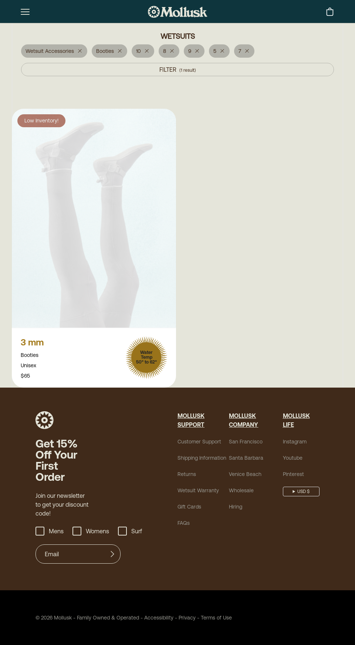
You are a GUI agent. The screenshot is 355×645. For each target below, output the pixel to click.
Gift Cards (189, 507)
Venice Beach (245, 475)
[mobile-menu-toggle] (25, 11)
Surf (130, 531)
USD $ (303, 492)
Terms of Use (216, 618)
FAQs (184, 524)
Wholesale (241, 491)
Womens (90, 531)
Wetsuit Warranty (198, 491)
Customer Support (199, 442)
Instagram (295, 442)
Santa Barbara (246, 459)
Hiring (235, 507)
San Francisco (246, 442)
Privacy (187, 618)
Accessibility (156, 618)
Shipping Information (202, 459)
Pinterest (293, 475)
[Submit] (112, 554)
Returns (187, 475)
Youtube (292, 459)
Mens (50, 531)
